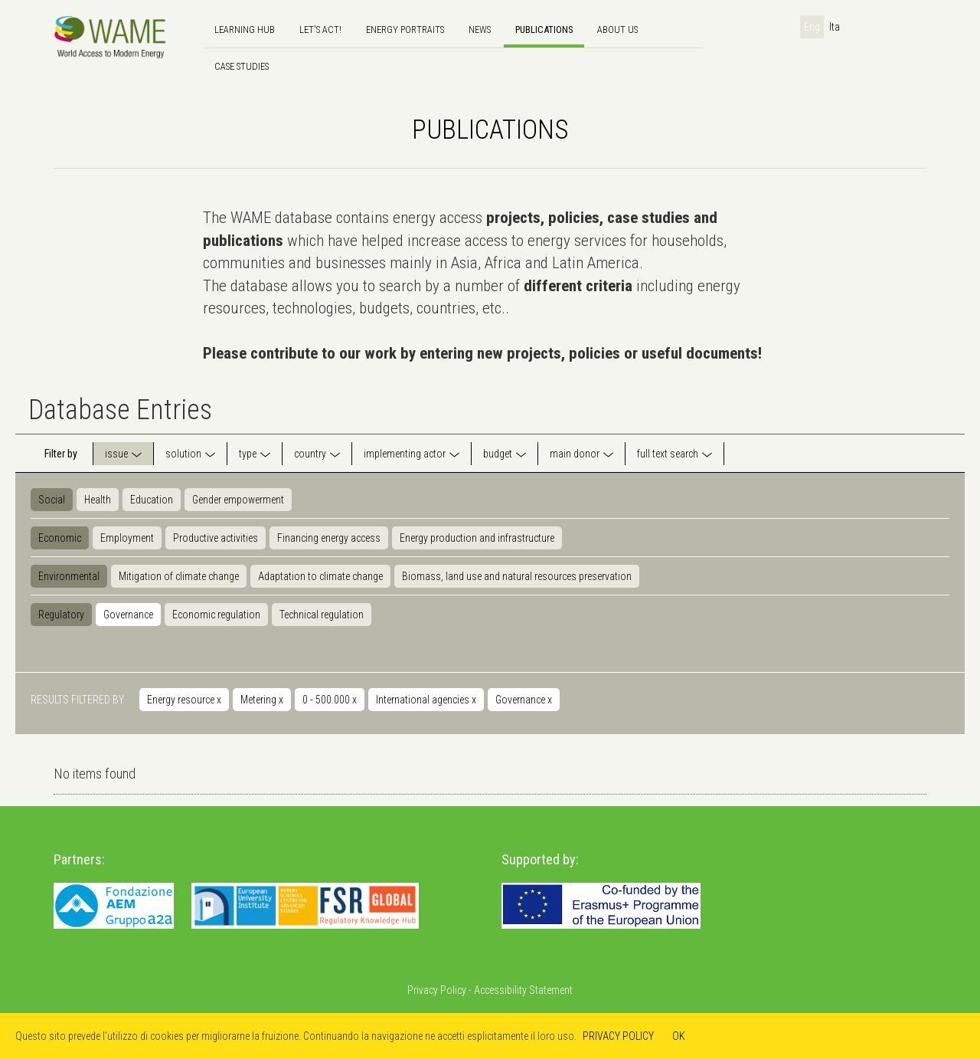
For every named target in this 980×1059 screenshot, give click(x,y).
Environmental (69, 576)
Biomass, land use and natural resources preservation (517, 576)
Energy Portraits (405, 29)
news (480, 29)
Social (51, 499)
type (247, 454)
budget (497, 454)
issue (116, 454)
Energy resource (184, 699)
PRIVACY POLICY (618, 1036)
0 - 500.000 (329, 699)
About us (617, 29)
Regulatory (61, 614)
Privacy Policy (436, 990)
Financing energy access (329, 538)
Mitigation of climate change (179, 576)
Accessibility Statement (523, 990)
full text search (667, 454)
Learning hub (244, 29)
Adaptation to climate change (320, 576)
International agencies (426, 699)
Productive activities (215, 538)
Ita (834, 27)
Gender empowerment (238, 499)
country (310, 454)
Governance (128, 614)
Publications (544, 29)
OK (678, 1036)
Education (151, 499)
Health (97, 499)
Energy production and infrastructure (477, 538)
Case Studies (241, 66)
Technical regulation (321, 614)
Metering (261, 699)
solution (183, 454)
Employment (127, 538)
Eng (812, 27)
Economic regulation (216, 614)
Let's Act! (320, 29)
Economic (59, 538)
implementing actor (405, 454)
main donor (574, 454)
